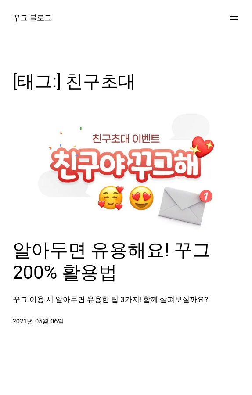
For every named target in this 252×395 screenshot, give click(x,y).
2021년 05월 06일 (39, 321)
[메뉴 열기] (234, 18)
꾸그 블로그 (32, 18)
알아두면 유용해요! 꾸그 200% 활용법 (112, 261)
